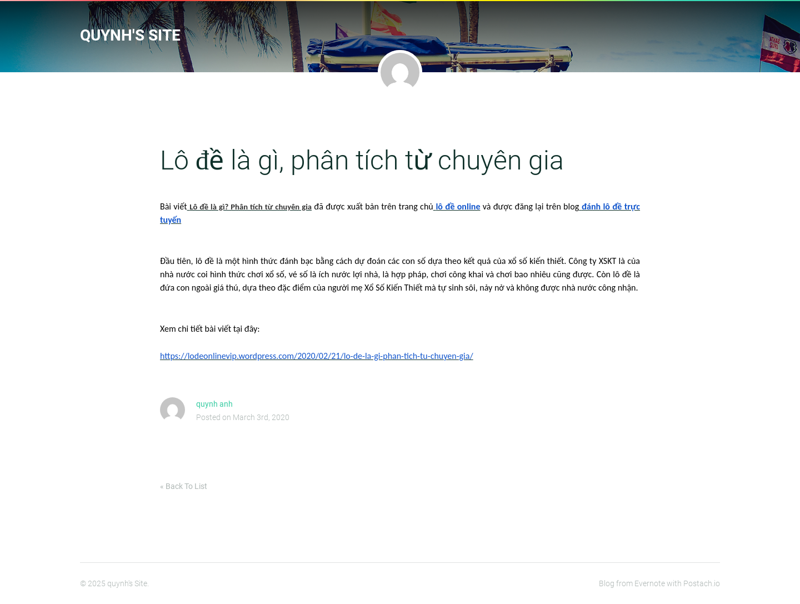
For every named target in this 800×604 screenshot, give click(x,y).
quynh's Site (130, 35)
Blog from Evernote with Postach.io (659, 583)
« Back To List (183, 486)
